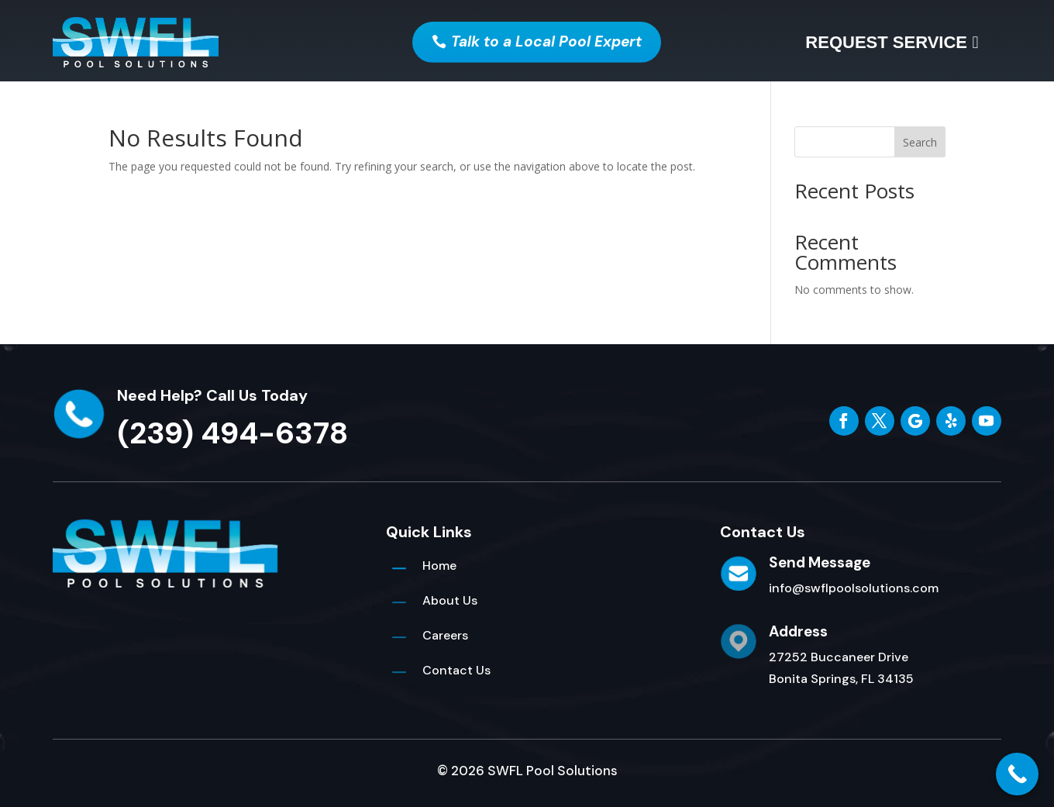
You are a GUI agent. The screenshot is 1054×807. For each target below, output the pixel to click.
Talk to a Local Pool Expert (546, 41)
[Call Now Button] (1017, 774)
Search (920, 142)
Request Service (886, 42)
